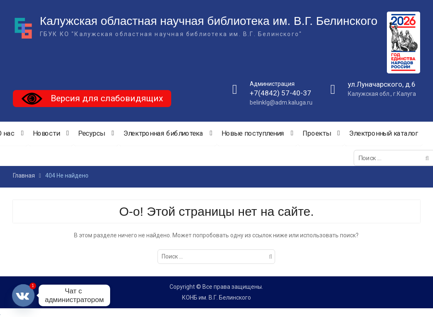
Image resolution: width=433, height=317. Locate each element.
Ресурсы (91, 133)
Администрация (272, 83)
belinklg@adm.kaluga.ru (281, 102)
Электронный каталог (383, 133)
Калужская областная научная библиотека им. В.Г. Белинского (209, 21)
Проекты (316, 133)
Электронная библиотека (163, 133)
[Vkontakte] (23, 295)
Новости (45, 133)
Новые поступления (252, 133)
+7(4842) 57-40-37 (280, 93)
